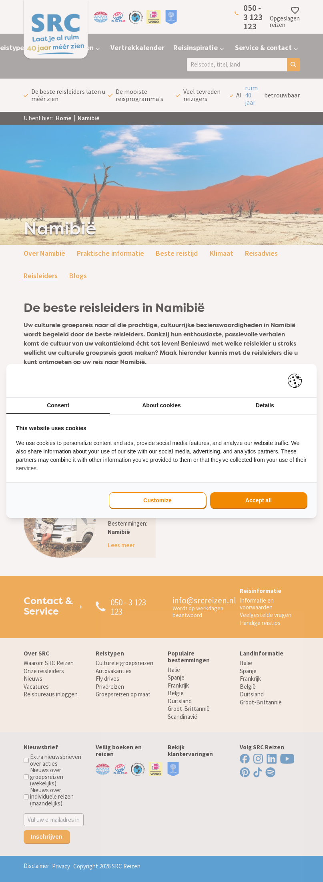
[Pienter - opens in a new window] (297, 381)
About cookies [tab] (161, 405)
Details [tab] (265, 405)
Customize (157, 500)
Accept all (258, 500)
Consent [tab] (58, 405)
